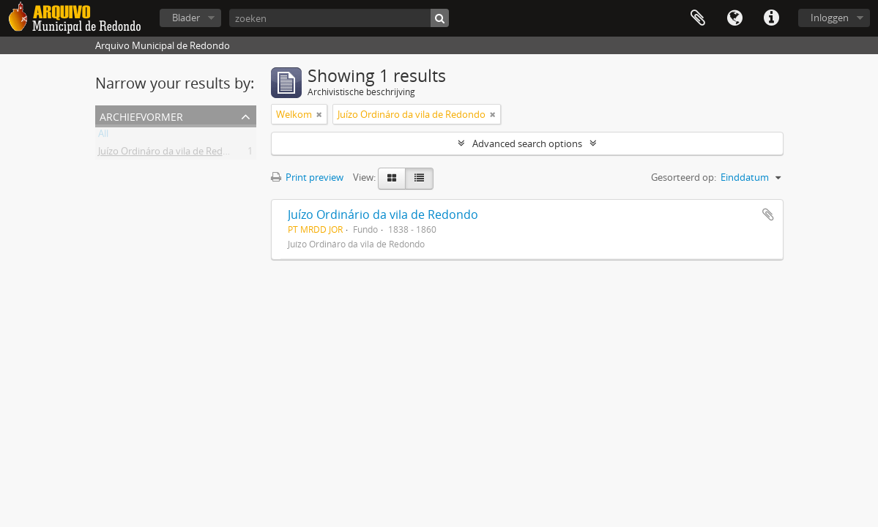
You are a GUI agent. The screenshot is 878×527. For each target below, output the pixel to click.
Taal (734, 18)
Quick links (771, 18)
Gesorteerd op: (683, 177)
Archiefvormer (141, 115)
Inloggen (830, 17)
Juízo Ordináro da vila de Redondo (172, 153)
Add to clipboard (768, 214)
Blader (186, 17)
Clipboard (698, 18)
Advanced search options (527, 143)
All (103, 136)
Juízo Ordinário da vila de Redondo (383, 214)
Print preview (307, 177)
